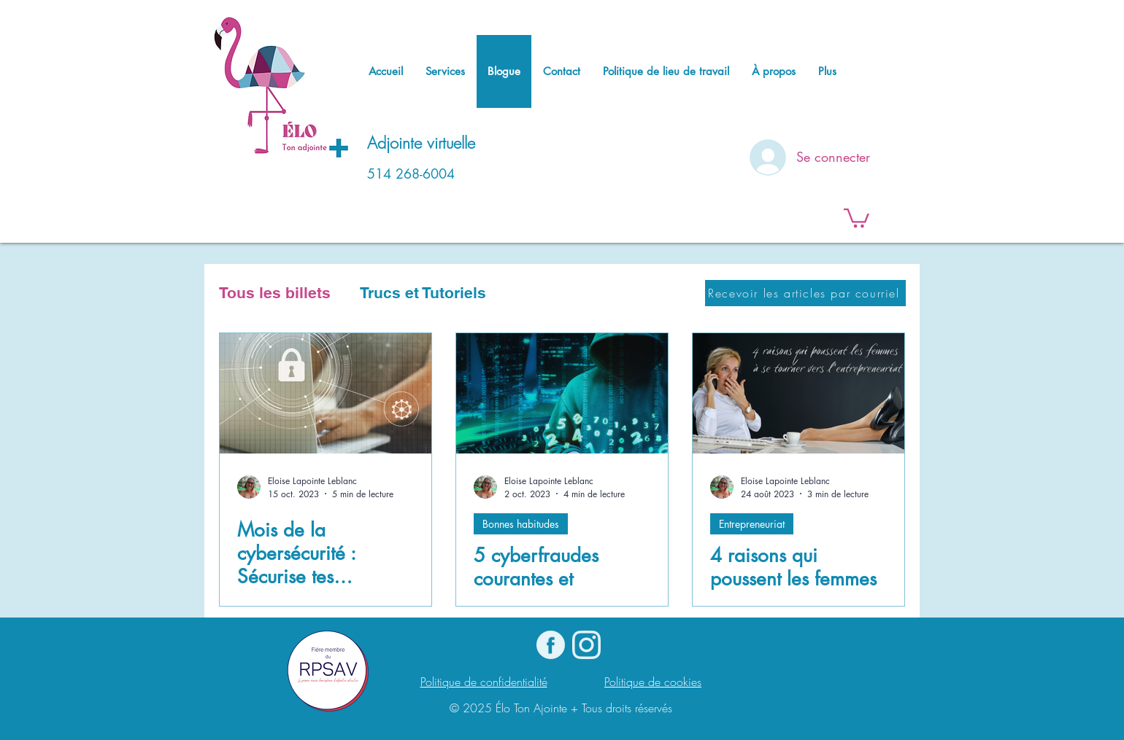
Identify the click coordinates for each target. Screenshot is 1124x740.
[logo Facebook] (550, 645)
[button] (856, 216)
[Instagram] (586, 645)
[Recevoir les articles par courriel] (805, 293)
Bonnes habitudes (520, 524)
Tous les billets (275, 293)
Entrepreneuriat (752, 524)
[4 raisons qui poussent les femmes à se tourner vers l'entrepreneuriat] (798, 393)
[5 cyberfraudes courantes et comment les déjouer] (562, 393)
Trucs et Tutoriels (423, 293)
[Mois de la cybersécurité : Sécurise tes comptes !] (325, 393)
